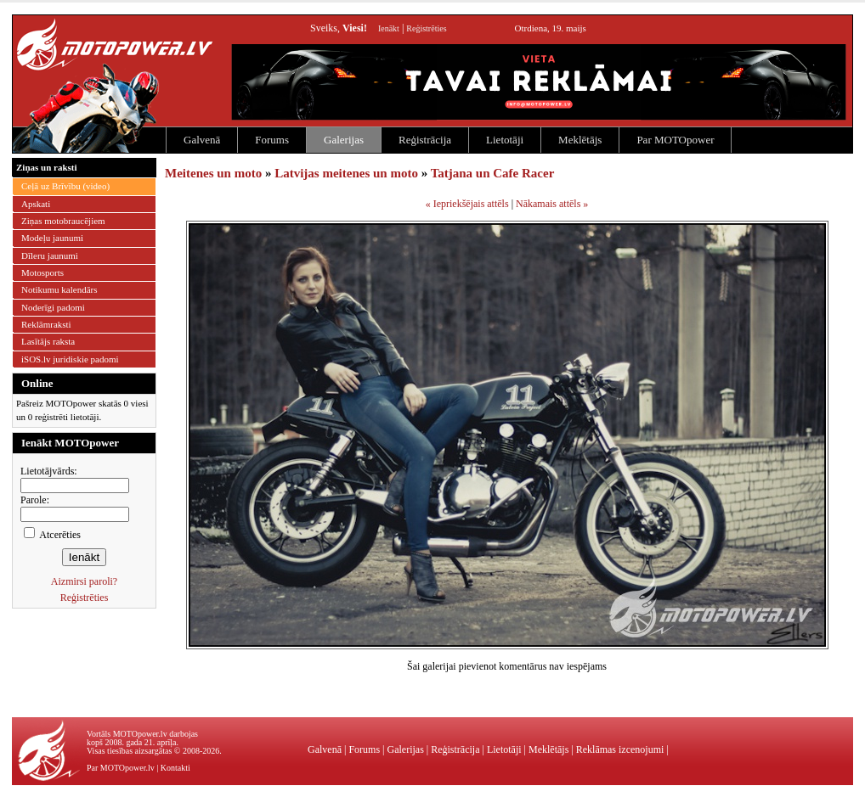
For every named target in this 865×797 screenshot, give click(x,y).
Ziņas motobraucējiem (63, 221)
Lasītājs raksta (48, 341)
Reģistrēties (426, 28)
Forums (272, 139)
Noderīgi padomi (53, 307)
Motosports (42, 272)
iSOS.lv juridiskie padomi (70, 359)
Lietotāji (504, 139)
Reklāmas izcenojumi (620, 749)
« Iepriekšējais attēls (467, 204)
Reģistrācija (425, 139)
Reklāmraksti (46, 324)
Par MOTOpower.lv (121, 767)
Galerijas (344, 139)
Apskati (35, 204)
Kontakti (175, 767)
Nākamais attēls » (552, 204)
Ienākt (388, 28)
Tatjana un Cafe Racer (493, 173)
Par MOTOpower (675, 139)
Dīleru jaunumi (49, 255)
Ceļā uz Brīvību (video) (65, 186)
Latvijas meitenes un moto (346, 173)
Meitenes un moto (213, 173)
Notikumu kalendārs (59, 289)
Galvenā (202, 139)
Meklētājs (580, 139)
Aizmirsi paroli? (84, 581)
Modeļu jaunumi (52, 238)
